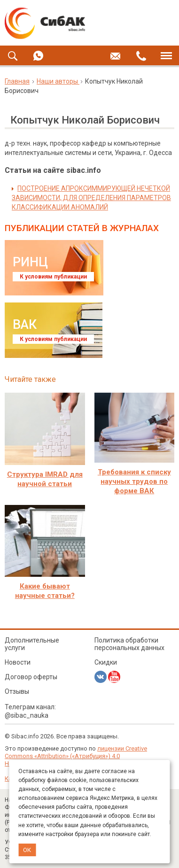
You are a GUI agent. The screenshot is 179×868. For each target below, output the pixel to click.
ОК (27, 849)
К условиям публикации (53, 276)
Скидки (105, 662)
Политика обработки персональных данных (129, 643)
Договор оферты (31, 677)
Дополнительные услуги (32, 643)
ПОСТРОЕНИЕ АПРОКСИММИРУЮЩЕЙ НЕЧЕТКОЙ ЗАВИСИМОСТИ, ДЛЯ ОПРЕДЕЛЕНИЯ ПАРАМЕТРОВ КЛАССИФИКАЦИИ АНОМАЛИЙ (91, 198)
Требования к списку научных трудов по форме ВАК (134, 481)
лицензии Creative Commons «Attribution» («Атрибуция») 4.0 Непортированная (76, 756)
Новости (18, 662)
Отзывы (17, 691)
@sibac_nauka (26, 715)
